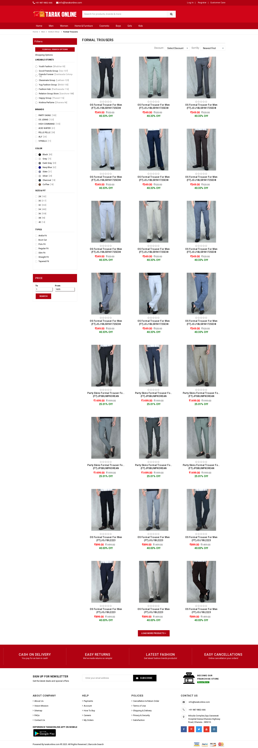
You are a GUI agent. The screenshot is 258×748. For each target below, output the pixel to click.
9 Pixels (45, 141)
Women (64, 26)
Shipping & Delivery (142, 710)
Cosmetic (104, 26)
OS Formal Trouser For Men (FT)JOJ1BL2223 (106, 539)
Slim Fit (42, 253)
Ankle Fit (43, 236)
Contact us (189, 695)
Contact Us (39, 720)
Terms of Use (139, 706)
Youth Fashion (52, 66)
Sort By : (196, 48)
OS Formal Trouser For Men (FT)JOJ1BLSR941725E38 (106, 106)
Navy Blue (49, 167)
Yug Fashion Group (53, 85)
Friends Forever (56, 75)
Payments (88, 701)
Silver (47, 176)
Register (201, 2)
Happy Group (51, 98)
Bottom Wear (54, 32)
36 (42, 214)
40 (42, 222)
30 (42, 201)
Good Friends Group (53, 71)
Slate (47, 172)
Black (47, 155)
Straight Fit (44, 257)
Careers (87, 715)
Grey (47, 159)
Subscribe (146, 678)
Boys (118, 26)
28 (42, 196)
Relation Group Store (56, 94)
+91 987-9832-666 (44, 2)
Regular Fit (44, 248)
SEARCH (43, 296)
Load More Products (153, 633)
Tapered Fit (44, 261)
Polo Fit (42, 244)
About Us (38, 701)
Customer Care (217, 2)
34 (42, 209)
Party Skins (47, 115)
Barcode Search (96, 744)
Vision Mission (41, 706)
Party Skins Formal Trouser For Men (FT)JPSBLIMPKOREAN (106, 394)
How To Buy (89, 710)
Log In (190, 2)
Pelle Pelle (47, 132)
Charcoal (49, 180)
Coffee (48, 184)
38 (42, 218)
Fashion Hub (54, 89)
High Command (49, 124)
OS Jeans (46, 120)
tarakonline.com (52, 744)
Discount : (159, 48)
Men (51, 26)
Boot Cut (43, 240)
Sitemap (38, 710)
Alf (43, 137)
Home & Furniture (84, 26)
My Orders (88, 720)
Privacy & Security (141, 715)
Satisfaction (139, 720)
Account (88, 706)
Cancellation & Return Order (146, 701)
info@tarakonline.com (70, 2)
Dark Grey (49, 163)
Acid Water (47, 128)
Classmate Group (54, 80)
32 (42, 205)
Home (39, 26)
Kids (141, 26)
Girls (130, 26)
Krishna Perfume (53, 103)
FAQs (36, 715)
